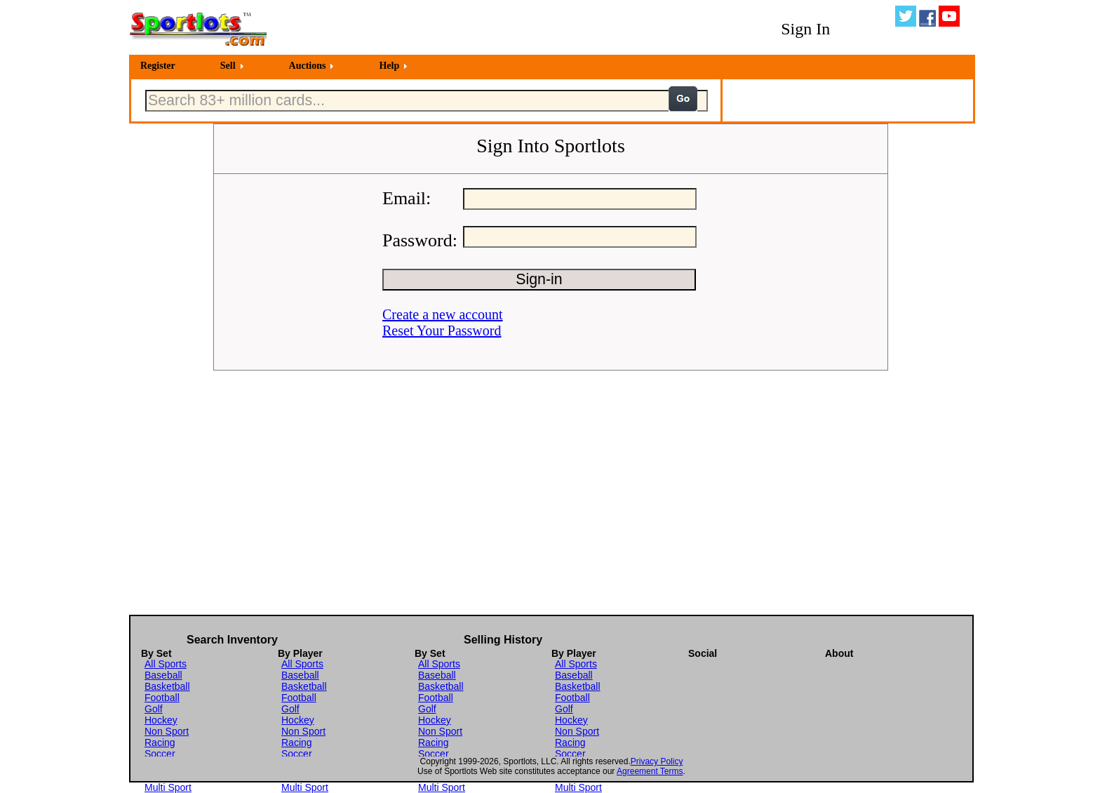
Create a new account (442, 314)
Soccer (160, 753)
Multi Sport (168, 787)
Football (162, 697)
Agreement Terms (650, 771)
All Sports (166, 663)
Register (157, 65)
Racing (160, 742)
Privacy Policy (657, 761)
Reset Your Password (441, 330)
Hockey (161, 720)
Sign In (805, 29)
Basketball (167, 686)
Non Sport (167, 731)
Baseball (163, 675)
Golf (154, 708)
